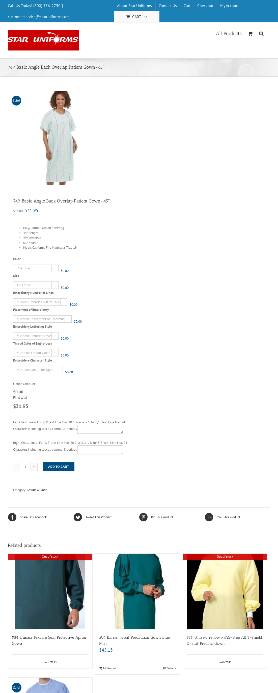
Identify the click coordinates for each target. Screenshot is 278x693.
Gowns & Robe (37, 490)
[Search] (261, 33)
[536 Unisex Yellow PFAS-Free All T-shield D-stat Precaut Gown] (225, 591)
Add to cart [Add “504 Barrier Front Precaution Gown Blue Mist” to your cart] (109, 668)
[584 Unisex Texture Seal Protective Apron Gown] (50, 591)
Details (52, 662)
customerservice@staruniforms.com (39, 16)
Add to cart (58, 467)
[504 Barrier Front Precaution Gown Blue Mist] (137, 591)
